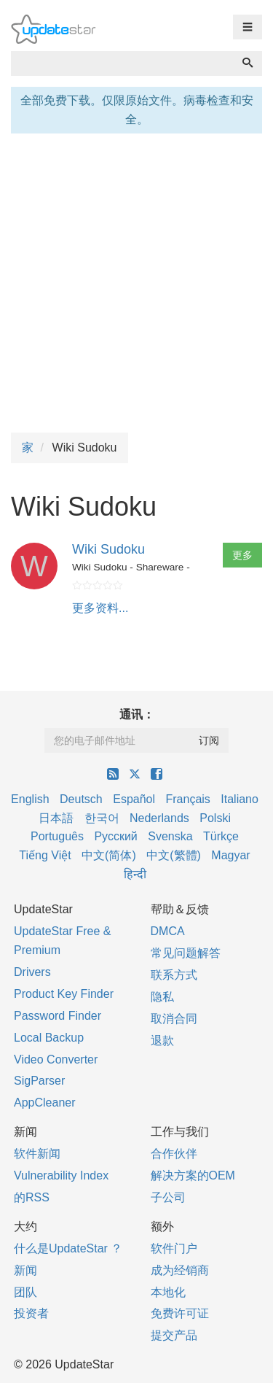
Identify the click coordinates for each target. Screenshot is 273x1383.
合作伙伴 (174, 1153)
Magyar (230, 855)
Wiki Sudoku (108, 549)
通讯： (136, 714)
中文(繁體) (173, 855)
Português (57, 836)
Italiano (239, 799)
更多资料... (100, 608)
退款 (162, 1040)
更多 (242, 555)
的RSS (32, 1197)
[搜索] (247, 63)
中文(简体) (109, 855)
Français (187, 799)
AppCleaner (45, 1102)
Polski (215, 818)
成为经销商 (180, 1270)
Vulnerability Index (61, 1175)
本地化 (168, 1292)
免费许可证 (180, 1313)
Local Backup (49, 1037)
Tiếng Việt (45, 855)
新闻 (25, 1270)
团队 (25, 1292)
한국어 (101, 818)
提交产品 (174, 1335)
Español (134, 799)
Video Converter (56, 1059)
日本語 (56, 818)
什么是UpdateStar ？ (68, 1248)
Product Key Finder (64, 994)
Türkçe (221, 836)
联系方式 (174, 975)
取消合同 (174, 1018)
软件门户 (174, 1248)
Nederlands (159, 818)
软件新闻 (37, 1153)
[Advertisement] (136, 281)
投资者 (31, 1313)
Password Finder (57, 1016)
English (30, 799)
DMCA (168, 931)
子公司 (168, 1197)
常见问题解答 (186, 953)
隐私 (162, 997)
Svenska (170, 836)
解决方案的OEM (193, 1175)
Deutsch (81, 799)
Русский (115, 836)
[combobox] (122, 63)
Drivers (32, 972)
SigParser (39, 1080)
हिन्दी (135, 874)
